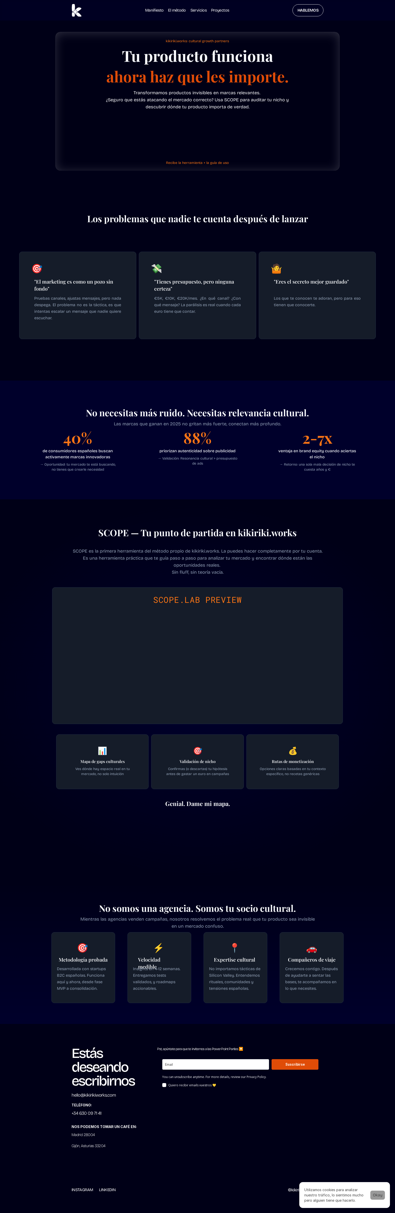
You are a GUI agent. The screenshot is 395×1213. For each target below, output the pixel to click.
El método (177, 10)
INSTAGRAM (82, 1189)
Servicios (198, 10)
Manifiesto (154, 10)
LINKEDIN (107, 1189)
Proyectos (220, 10)
